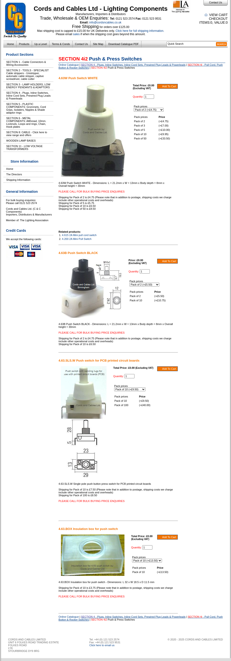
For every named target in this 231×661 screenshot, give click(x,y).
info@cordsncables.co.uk (105, 22)
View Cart (218, 15)
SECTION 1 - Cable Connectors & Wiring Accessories (26, 63)
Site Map (98, 44)
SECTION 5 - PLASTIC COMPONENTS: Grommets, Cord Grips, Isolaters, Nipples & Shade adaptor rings (26, 108)
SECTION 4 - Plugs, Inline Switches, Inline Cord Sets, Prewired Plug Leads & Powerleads (28, 95)
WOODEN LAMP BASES (21, 140)
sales (76, 34)
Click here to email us (101, 645)
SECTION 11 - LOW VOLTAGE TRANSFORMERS (24, 147)
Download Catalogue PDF (123, 44)
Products (24, 44)
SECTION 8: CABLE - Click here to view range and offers (26, 134)
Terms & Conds (61, 44)
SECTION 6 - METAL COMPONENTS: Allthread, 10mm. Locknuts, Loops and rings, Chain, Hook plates (26, 122)
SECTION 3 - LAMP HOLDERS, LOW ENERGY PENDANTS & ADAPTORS (28, 86)
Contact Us (215, 2)
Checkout (218, 19)
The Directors (14, 174)
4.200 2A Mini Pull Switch (76, 238)
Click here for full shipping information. (140, 31)
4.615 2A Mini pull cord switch (79, 235)
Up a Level (40, 44)
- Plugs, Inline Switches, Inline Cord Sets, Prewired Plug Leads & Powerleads (133, 64)
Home (10, 44)
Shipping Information (18, 179)
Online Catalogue (69, 64)
